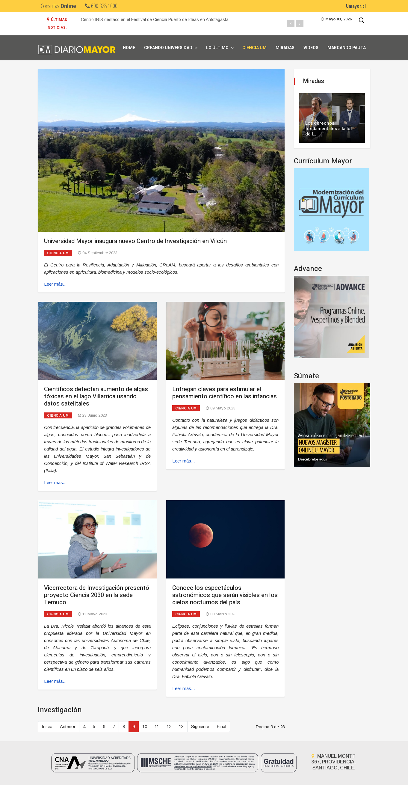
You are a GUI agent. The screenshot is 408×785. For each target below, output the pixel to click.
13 (181, 726)
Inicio (47, 726)
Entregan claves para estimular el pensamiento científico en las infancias (224, 393)
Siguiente (200, 726)
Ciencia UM (254, 48)
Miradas (285, 48)
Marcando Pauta (346, 48)
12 (169, 726)
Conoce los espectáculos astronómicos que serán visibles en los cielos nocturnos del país (225, 595)
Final (221, 726)
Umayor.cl (356, 6)
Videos (310, 48)
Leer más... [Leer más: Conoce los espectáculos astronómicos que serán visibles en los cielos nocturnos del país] (183, 688)
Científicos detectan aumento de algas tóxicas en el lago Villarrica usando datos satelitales (96, 396)
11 (157, 726)
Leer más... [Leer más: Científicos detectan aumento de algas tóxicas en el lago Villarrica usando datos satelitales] (55, 482)
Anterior (67, 726)
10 (144, 726)
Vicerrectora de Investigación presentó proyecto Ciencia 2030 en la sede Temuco (96, 595)
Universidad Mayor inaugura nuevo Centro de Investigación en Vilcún (135, 241)
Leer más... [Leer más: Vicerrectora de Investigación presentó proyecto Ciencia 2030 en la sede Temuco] (55, 681)
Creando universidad (168, 48)
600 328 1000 (101, 6)
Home (129, 48)
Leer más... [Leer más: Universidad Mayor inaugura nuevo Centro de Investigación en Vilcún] (55, 284)
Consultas (58, 6)
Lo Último (217, 48)
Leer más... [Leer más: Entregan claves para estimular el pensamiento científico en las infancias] (183, 460)
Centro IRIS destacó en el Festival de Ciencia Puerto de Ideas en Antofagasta (155, 19)
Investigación (60, 710)
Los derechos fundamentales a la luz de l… (329, 128)
